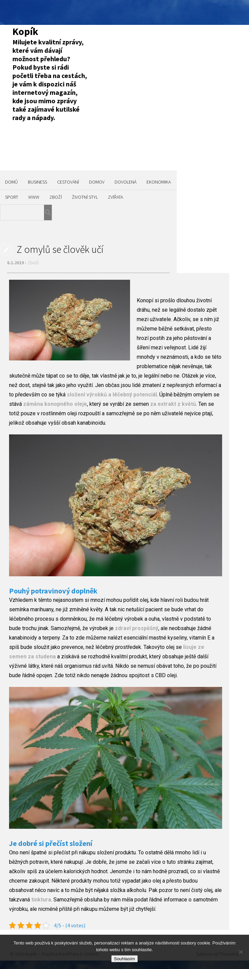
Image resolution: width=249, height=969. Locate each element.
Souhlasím (124, 958)
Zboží (55, 197)
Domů (11, 182)
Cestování (68, 182)
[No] (240, 951)
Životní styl (85, 197)
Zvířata (115, 197)
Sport (11, 197)
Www (33, 197)
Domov (97, 182)
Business (37, 182)
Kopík (25, 31)
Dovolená (125, 182)
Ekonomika (159, 182)
